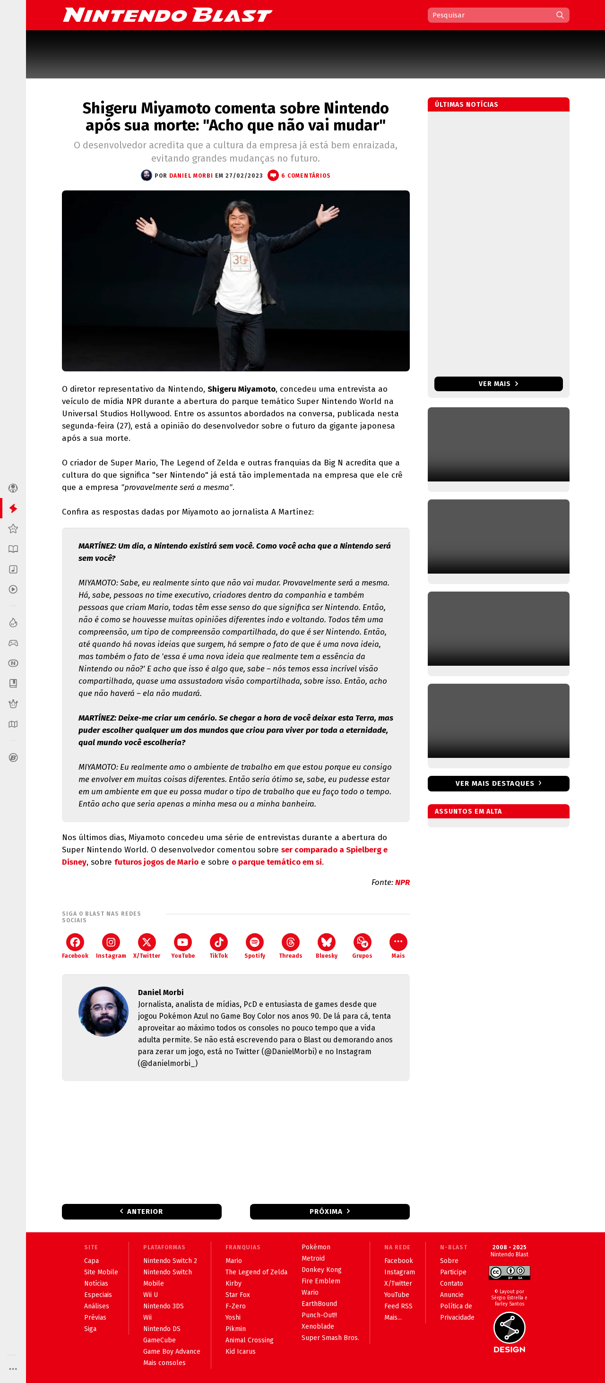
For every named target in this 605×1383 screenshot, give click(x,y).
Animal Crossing (249, 1340)
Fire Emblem (321, 1281)
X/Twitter (146, 946)
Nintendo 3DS (163, 1306)
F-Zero (235, 1306)
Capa (91, 1261)
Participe (453, 1272)
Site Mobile (101, 1272)
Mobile (153, 1284)
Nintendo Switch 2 (170, 1261)
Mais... (393, 1318)
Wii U (150, 1295)
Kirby (233, 1284)
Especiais (98, 1295)
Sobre (449, 1261)
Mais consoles (164, 1363)
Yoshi (233, 1318)
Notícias (96, 1284)
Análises (96, 1306)
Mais (398, 946)
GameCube (159, 1340)
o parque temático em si (277, 862)
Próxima (326, 1211)
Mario (233, 1261)
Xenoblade (318, 1327)
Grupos (362, 946)
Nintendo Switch (167, 1272)
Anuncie (452, 1295)
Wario (310, 1293)
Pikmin (235, 1329)
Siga (90, 1329)
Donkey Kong (322, 1270)
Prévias (95, 1318)
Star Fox (237, 1295)
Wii (147, 1318)
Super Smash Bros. (330, 1338)
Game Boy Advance (171, 1352)
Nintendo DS (162, 1329)
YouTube (183, 946)
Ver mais (498, 384)
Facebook (75, 946)
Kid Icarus (240, 1352)
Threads (290, 946)
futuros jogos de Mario (156, 862)
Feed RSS (398, 1306)
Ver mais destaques (495, 783)
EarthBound (319, 1304)
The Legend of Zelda (256, 1272)
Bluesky (326, 946)
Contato (451, 1284)
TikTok (218, 946)
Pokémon (316, 1247)
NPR (402, 882)
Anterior (145, 1211)
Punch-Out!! (319, 1315)
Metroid (313, 1258)
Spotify (254, 946)
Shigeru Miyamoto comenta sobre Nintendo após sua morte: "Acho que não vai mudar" (236, 117)
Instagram (111, 946)
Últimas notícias (467, 105)
